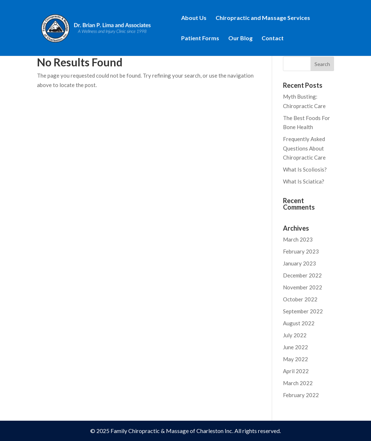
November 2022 (302, 287)
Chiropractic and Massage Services (263, 18)
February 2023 (301, 251)
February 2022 (301, 395)
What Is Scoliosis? (305, 169)
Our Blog (240, 38)
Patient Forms (200, 38)
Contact (273, 38)
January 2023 (299, 263)
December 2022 (302, 275)
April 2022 (296, 371)
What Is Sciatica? (303, 181)
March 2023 (298, 239)
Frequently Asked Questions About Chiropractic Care (304, 148)
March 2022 (298, 383)
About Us (194, 18)
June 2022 (295, 347)
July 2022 (295, 335)
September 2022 (303, 311)
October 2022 (300, 299)
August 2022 (298, 323)
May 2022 (295, 359)
